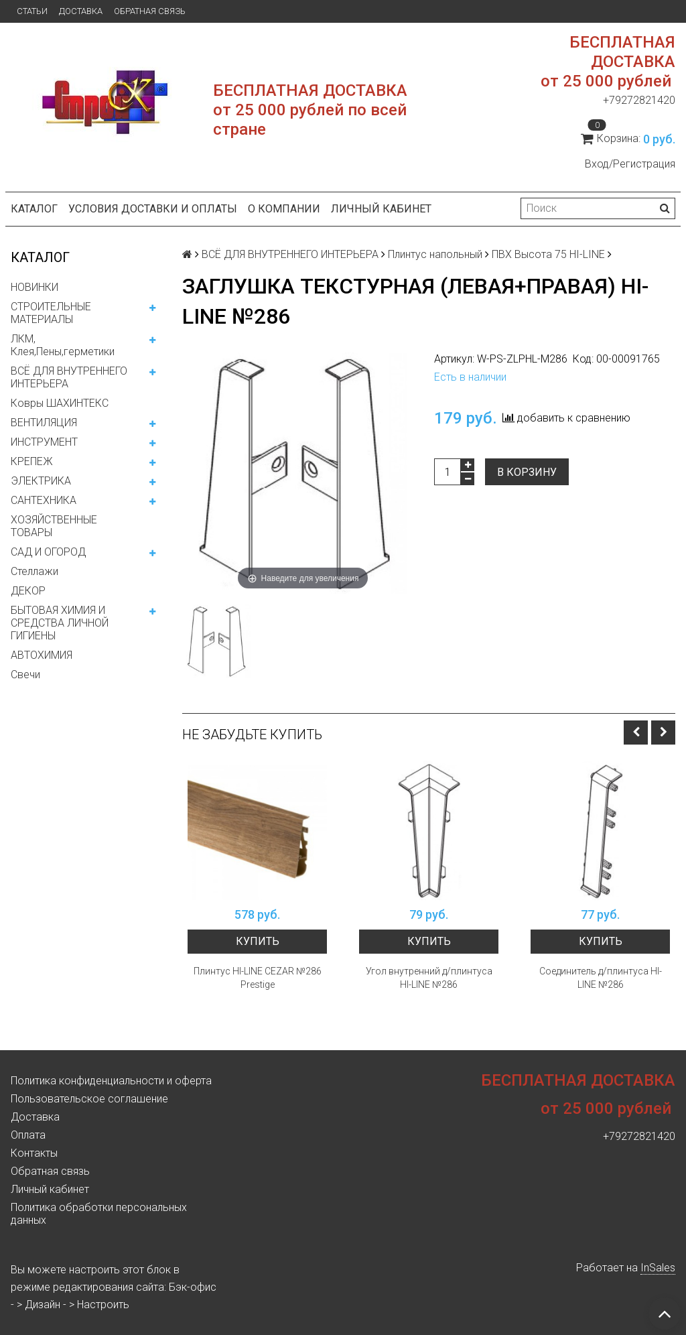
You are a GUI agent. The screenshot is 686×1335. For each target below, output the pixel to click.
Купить (257, 941)
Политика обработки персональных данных (99, 1213)
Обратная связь (150, 11)
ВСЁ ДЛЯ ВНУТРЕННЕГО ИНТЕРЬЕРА (69, 377)
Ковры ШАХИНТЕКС (60, 403)
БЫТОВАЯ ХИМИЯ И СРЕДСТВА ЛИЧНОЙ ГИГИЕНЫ (60, 623)
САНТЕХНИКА (43, 500)
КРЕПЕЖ (32, 461)
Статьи (32, 11)
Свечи (25, 674)
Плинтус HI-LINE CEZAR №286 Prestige (258, 978)
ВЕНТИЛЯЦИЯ (44, 422)
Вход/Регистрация (630, 163)
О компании (284, 208)
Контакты (34, 1153)
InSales (657, 1267)
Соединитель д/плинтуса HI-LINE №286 (600, 978)
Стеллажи (34, 571)
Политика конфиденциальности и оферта (111, 1080)
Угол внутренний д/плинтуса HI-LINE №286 (429, 978)
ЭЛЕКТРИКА (41, 480)
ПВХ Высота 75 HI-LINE (548, 254)
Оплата (28, 1135)
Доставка (80, 11)
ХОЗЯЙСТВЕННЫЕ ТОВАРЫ (54, 526)
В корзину (527, 472)
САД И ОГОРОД (48, 552)
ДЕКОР (28, 590)
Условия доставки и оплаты (152, 208)
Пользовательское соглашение (89, 1098)
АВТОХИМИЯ (41, 655)
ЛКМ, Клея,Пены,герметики (63, 345)
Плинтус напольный (435, 254)
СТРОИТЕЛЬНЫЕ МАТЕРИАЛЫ (51, 313)
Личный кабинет (381, 208)
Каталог (34, 208)
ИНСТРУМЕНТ (44, 442)
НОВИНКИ (34, 287)
